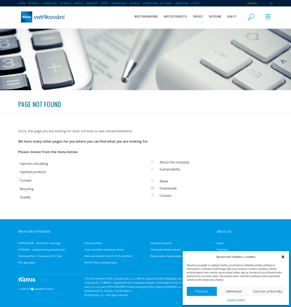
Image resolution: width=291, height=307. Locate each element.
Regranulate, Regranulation (167, 256)
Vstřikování (150, 3)
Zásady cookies (236, 300)
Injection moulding (146, 16)
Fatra (21, 3)
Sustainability (170, 169)
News (164, 181)
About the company (174, 162)
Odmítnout (234, 291)
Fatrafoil (66, 3)
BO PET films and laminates (100, 262)
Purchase (222, 249)
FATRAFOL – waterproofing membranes (41, 249)
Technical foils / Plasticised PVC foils (40, 256)
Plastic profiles (93, 243)
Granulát (92, 3)
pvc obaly (166, 3)
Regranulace (119, 3)
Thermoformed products (166, 249)
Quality (231, 16)
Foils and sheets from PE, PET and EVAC (108, 256)
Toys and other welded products (104, 249)
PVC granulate (26, 262)
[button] (283, 257)
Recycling (215, 16)
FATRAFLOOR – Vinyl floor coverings (39, 243)
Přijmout (201, 291)
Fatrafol (33, 3)
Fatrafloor (49, 3)
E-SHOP (195, 3)
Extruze (135, 3)
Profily (78, 3)
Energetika (182, 3)
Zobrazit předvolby (268, 291)
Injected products (175, 16)
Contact (198, 16)
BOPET (105, 3)
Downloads (168, 188)
